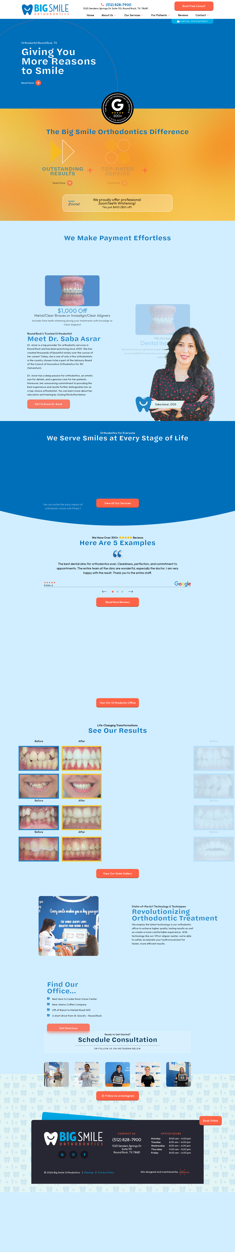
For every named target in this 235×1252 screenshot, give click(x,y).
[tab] (112, 585)
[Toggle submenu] (115, 15)
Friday (154, 1222)
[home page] (45, 9)
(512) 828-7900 (115, 4)
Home (90, 15)
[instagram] (73, 1224)
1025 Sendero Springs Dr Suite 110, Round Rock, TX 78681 (115, 8)
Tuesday (156, 1211)
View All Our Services (117, 497)
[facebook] (84, 1224)
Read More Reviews (118, 596)
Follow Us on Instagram (117, 1165)
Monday (156, 1207)
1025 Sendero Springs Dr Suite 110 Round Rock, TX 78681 (126, 1218)
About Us (109, 15)
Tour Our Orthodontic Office (117, 697)
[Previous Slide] (104, 585)
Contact (203, 15)
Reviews (183, 15)
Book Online (210, 1120)
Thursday (156, 1218)
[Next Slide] (130, 585)
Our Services (134, 15)
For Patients (161, 15)
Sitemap (89, 1241)
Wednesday (158, 1214)
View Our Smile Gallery (117, 867)
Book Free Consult (194, 6)
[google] (62, 1224)
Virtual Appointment (192, 21)
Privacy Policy (106, 1241)
